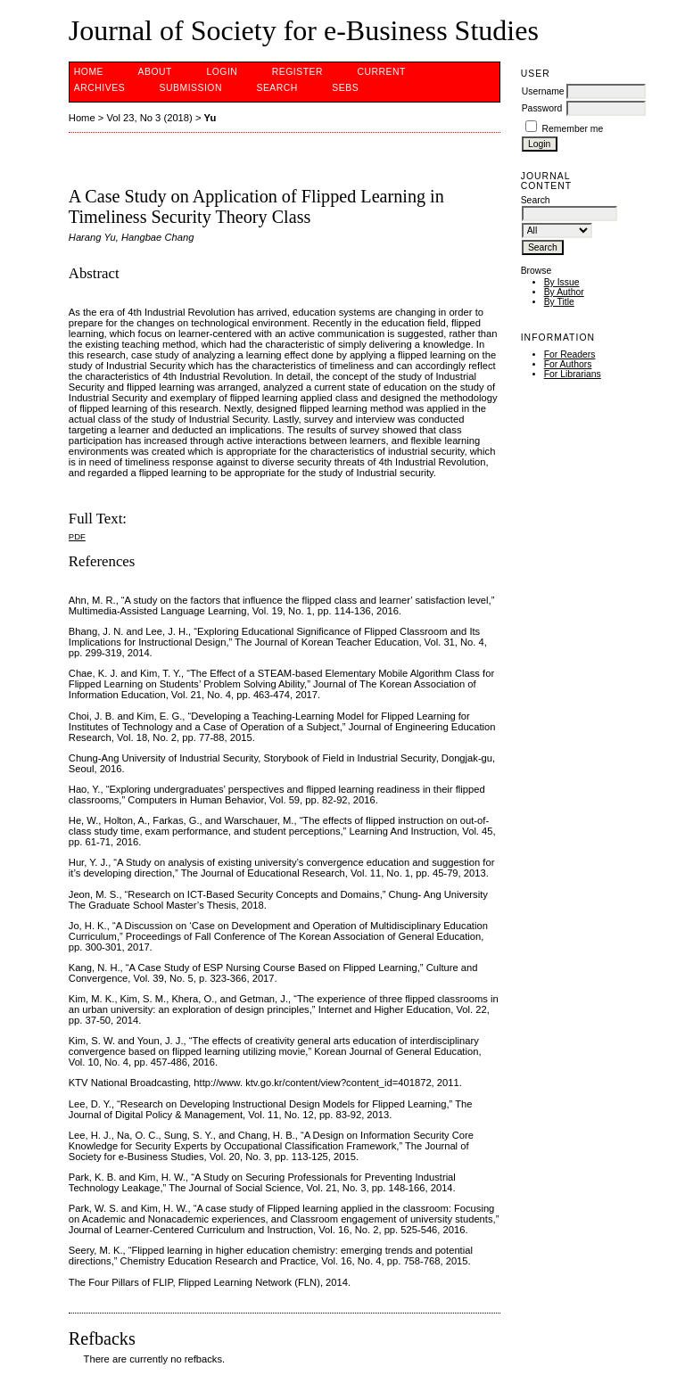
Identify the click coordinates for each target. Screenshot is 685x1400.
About (155, 72)
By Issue (562, 282)
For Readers (570, 354)
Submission (191, 88)
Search (276, 88)
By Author (564, 292)
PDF (77, 536)
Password (542, 108)
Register (297, 72)
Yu (210, 117)
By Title (559, 302)
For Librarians (572, 374)
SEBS (345, 88)
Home (88, 72)
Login (221, 72)
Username (543, 91)
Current (382, 72)
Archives (99, 88)
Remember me (573, 129)
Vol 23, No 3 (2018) (149, 117)
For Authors (568, 364)
